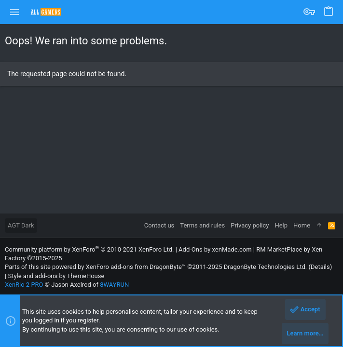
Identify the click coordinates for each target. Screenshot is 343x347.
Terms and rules (202, 225)
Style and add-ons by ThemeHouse (56, 276)
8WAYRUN (114, 284)
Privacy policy (250, 225)
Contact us (159, 225)
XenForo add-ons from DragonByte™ (136, 266)
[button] (15, 12)
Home (301, 225)
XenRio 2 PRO (24, 284)
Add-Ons (190, 249)
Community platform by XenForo (89, 249)
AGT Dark (21, 225)
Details (320, 266)
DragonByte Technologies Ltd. (265, 266)
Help (281, 225)
